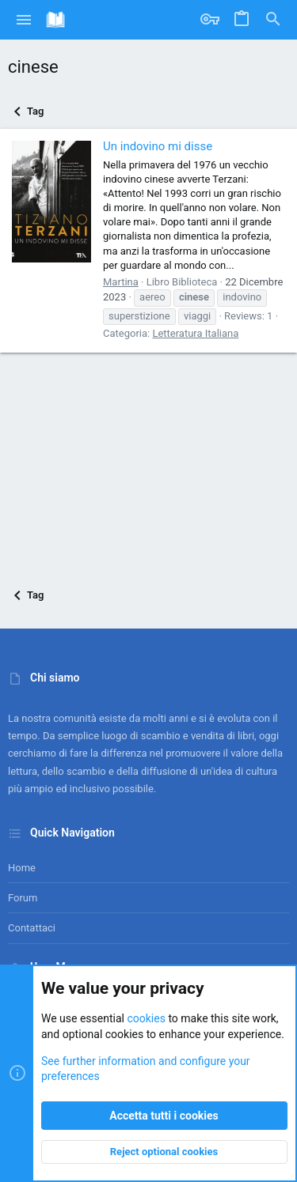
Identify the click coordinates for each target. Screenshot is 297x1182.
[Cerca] (273, 19)
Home (22, 868)
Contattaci (31, 928)
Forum (22, 898)
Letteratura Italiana (195, 333)
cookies (146, 1019)
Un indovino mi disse (157, 146)
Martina (121, 282)
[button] (24, 20)
